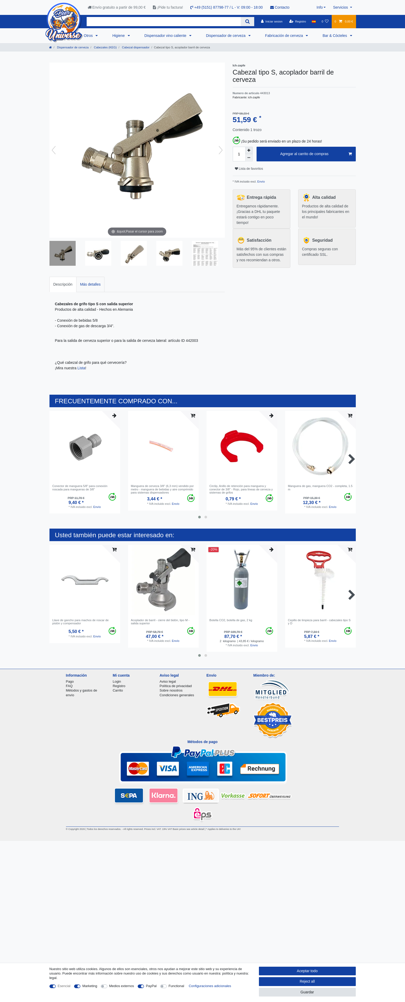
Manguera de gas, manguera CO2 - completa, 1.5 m (320, 487)
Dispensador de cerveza (226, 35)
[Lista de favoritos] (325, 21)
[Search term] (164, 21)
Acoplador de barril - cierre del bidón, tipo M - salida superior (160, 622)
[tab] (62, 284)
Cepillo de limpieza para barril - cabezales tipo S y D (319, 622)
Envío (261, 181)
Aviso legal (168, 681)
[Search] (247, 21)
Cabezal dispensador (135, 47)
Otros (89, 35)
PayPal (151, 986)
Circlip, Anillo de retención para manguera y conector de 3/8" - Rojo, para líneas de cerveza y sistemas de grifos (241, 489)
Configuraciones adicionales (210, 986)
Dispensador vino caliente (166, 35)
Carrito (118, 690)
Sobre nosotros (171, 690)
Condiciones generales (177, 695)
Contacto (280, 7)
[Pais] (314, 21)
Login (117, 681)
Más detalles (90, 284)
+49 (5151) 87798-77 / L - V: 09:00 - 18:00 (226, 7)
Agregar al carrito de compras (316, 154)
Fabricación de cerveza (284, 35)
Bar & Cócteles (335, 35)
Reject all (307, 981)
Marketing (89, 986)
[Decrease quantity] (249, 157)
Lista (81, 368)
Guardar (307, 992)
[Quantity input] (239, 154)
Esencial (64, 986)
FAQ (69, 686)
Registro (119, 686)
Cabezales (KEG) (104, 47)
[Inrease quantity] (249, 150)
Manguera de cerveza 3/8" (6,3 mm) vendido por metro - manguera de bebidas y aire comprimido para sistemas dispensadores (162, 489)
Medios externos (121, 986)
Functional (176, 986)
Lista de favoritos (249, 169)
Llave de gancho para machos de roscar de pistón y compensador (80, 622)
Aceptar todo (307, 971)
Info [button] (320, 7)
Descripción (63, 284)
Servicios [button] (341, 7)
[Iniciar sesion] (271, 21)
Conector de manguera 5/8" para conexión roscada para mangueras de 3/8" (79, 487)
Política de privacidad (176, 686)
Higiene (119, 35)
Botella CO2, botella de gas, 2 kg (230, 620)
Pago (70, 681)
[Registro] (297, 21)
